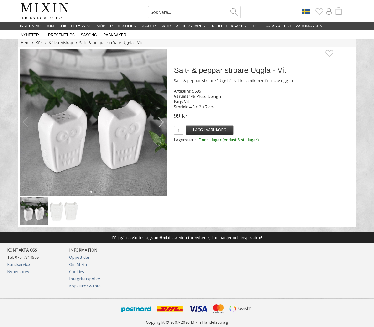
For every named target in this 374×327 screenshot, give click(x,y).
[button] (161, 122)
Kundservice (18, 264)
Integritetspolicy (84, 278)
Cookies (76, 271)
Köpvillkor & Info (85, 286)
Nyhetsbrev (18, 271)
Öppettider (79, 257)
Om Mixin (78, 264)
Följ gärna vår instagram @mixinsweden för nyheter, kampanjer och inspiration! (187, 237)
